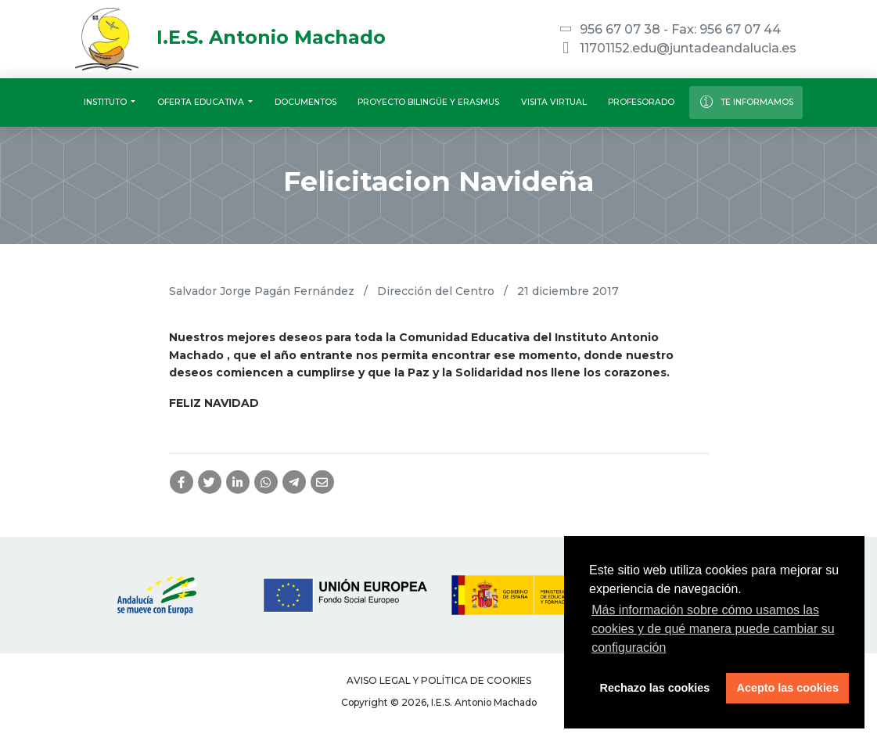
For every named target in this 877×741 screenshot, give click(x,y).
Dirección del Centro (435, 291)
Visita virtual (554, 102)
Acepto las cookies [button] (788, 688)
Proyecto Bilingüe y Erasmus (428, 102)
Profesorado (641, 102)
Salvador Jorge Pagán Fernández (261, 291)
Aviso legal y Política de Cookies (439, 680)
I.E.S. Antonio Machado (230, 37)
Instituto (106, 102)
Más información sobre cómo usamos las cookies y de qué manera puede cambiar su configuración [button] (712, 628)
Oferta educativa (201, 102)
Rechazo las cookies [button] (655, 688)
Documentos (305, 102)
